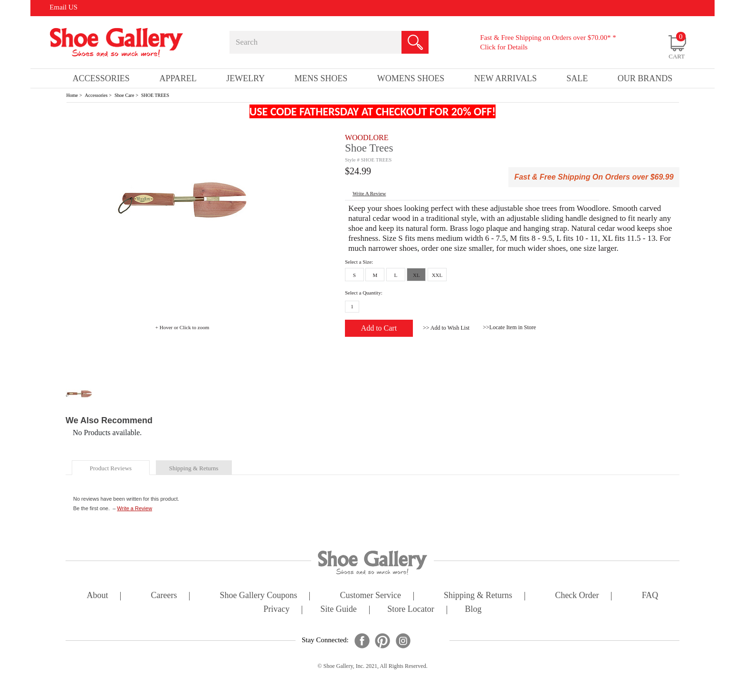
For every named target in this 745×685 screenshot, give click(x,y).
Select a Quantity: (363, 292)
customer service (370, 596)
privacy (277, 610)
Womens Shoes (411, 78)
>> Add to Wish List (446, 327)
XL (416, 275)
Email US (63, 7)
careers (164, 596)
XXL (437, 275)
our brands (645, 78)
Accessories (96, 95)
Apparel (177, 78)
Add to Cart (379, 328)
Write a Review (134, 508)
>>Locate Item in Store (509, 327)
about (97, 596)
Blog (473, 610)
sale (577, 78)
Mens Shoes (321, 78)
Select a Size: (359, 262)
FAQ (650, 596)
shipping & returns (194, 468)
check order (577, 596)
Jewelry (245, 78)
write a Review (369, 193)
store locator (410, 610)
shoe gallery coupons (258, 596)
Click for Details (503, 47)
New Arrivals (505, 78)
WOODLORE (367, 137)
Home (72, 95)
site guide (338, 610)
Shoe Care (124, 95)
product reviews (111, 468)
